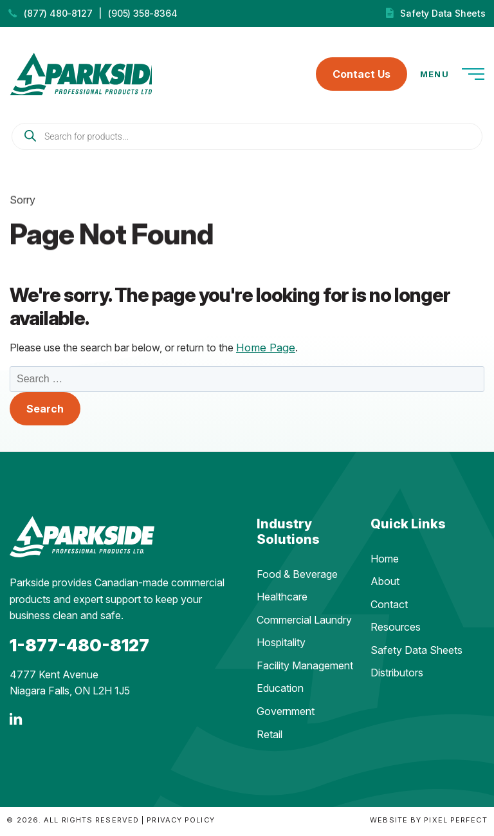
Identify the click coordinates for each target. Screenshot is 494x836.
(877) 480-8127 (58, 13)
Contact (389, 606)
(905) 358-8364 (142, 13)
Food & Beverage (297, 576)
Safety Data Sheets (442, 13)
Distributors (396, 675)
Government (286, 714)
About (384, 584)
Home (384, 561)
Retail (269, 736)
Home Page (263, 350)
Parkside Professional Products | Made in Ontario (86, 75)
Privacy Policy (180, 823)
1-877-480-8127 (79, 648)
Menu (452, 76)
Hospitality (281, 645)
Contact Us (361, 76)
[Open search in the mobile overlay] (247, 139)
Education (280, 691)
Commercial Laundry (304, 622)
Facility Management (305, 668)
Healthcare (282, 599)
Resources (395, 630)
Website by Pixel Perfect (428, 823)
